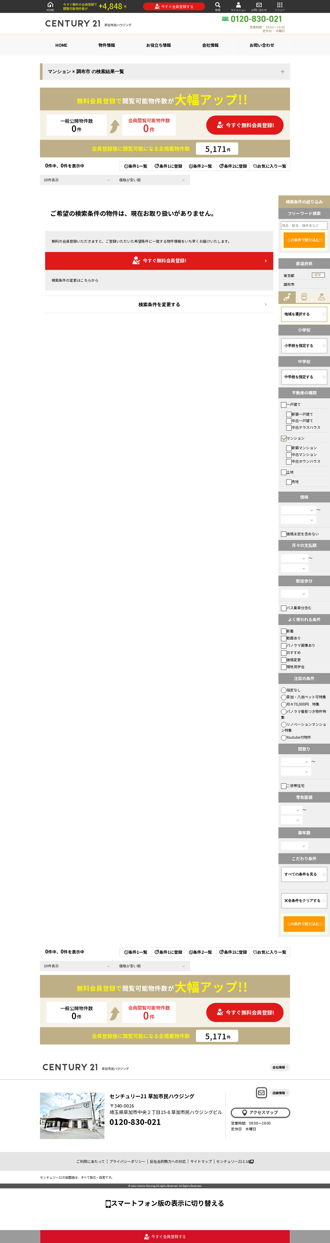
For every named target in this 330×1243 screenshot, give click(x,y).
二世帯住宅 (292, 785)
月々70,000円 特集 (300, 704)
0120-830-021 (135, 1121)
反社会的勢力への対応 (168, 1161)
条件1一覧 (135, 166)
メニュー (279, 6)
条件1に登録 (168, 166)
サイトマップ (201, 1161)
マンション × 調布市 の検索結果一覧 (86, 71)
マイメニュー (238, 6)
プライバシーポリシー (127, 1161)
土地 (287, 472)
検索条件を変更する (159, 304)
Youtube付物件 (296, 737)
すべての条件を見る (300, 874)
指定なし (291, 689)
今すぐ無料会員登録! (245, 125)
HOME (50, 6)
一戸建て (291, 404)
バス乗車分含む (296, 607)
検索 (218, 6)
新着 (287, 631)
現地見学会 (292, 666)
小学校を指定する (298, 346)
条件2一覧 (200, 166)
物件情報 (106, 45)
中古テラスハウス (303, 427)
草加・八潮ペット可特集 (303, 696)
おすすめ (291, 652)
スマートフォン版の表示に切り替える (167, 1203)
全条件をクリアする (302, 900)
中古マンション (301, 454)
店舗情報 (279, 1093)
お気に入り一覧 (269, 166)
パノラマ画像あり (298, 645)
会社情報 (210, 45)
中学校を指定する (298, 377)
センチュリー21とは (235, 1161)
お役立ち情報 (158, 45)
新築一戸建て (299, 414)
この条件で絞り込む (303, 240)
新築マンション (301, 447)
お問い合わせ (259, 6)
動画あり (291, 637)
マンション (292, 438)
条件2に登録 (233, 166)
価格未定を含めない (300, 533)
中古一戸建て (299, 420)
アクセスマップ (259, 1112)
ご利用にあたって (90, 1161)
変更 (318, 275)
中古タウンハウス (303, 461)
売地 (292, 481)
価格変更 (291, 659)
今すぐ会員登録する (174, 6)
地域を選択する (297, 314)
